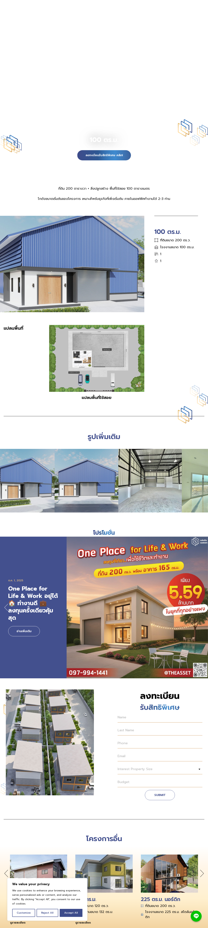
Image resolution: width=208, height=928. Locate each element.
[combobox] (160, 772)
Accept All (71, 913)
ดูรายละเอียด (17, 926)
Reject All (47, 913)
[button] (6, 611)
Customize (24, 913)
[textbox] (160, 772)
